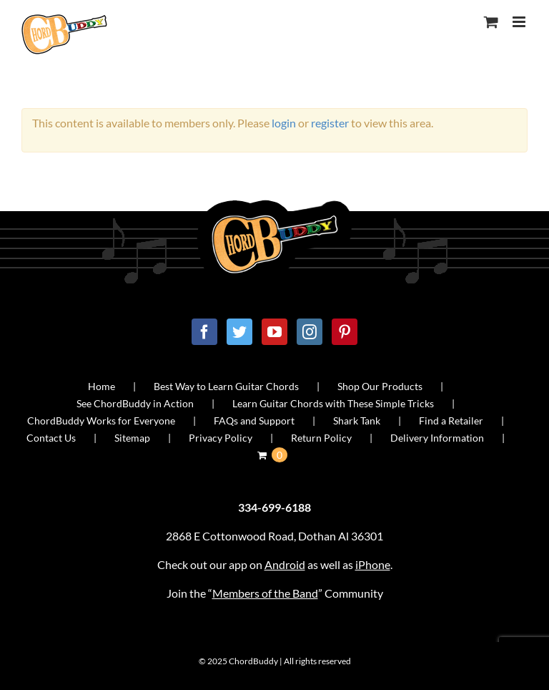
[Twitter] (239, 332)
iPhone (372, 564)
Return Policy (321, 438)
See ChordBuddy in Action (135, 403)
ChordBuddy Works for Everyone (101, 420)
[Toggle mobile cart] (491, 21)
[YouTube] (274, 332)
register (330, 123)
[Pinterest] (344, 332)
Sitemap (132, 438)
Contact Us (51, 438)
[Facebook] (204, 332)
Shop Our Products (379, 386)
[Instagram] (309, 332)
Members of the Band (265, 593)
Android (284, 564)
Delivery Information (437, 438)
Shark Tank (356, 420)
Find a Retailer (451, 420)
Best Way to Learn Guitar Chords (226, 386)
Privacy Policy (220, 438)
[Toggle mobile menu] (520, 21)
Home (101, 386)
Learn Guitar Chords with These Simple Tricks (333, 403)
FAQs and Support (254, 420)
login (284, 123)
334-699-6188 (274, 507)
